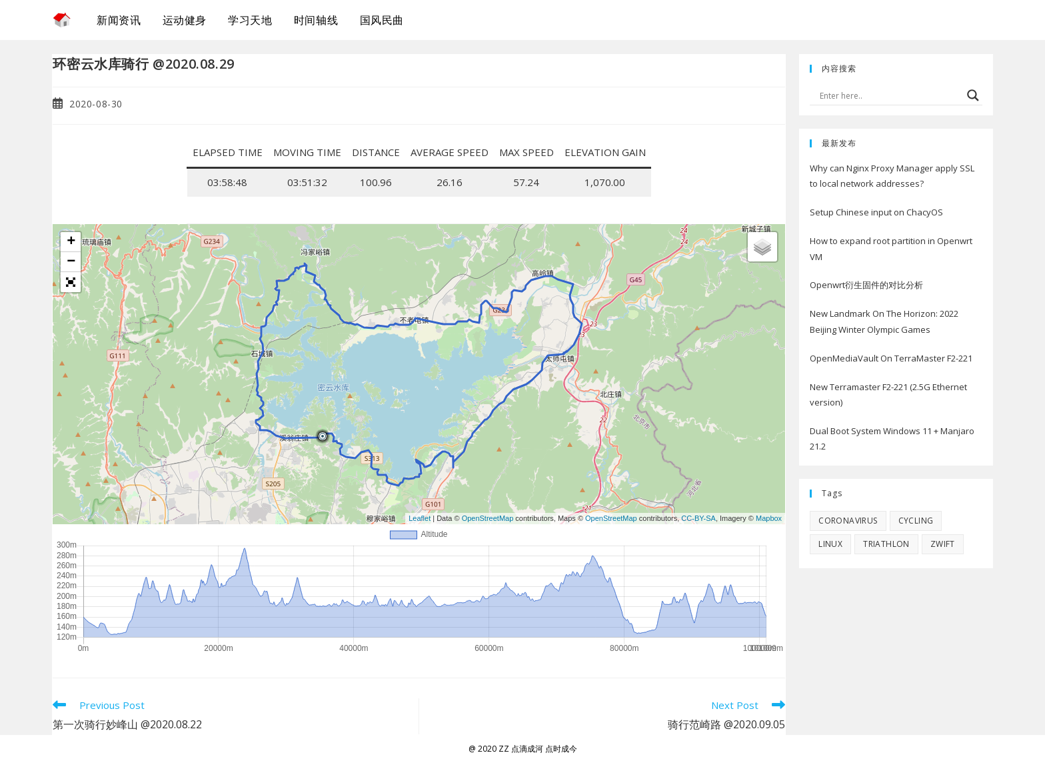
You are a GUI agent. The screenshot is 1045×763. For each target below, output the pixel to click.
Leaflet (420, 518)
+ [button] (71, 242)
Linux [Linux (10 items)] (830, 544)
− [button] (71, 262)
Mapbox (769, 518)
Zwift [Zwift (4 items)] (942, 544)
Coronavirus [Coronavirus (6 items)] (847, 520)
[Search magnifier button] (973, 95)
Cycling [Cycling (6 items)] (916, 520)
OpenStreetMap (488, 518)
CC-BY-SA (698, 518)
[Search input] (890, 95)
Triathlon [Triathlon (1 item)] (886, 544)
